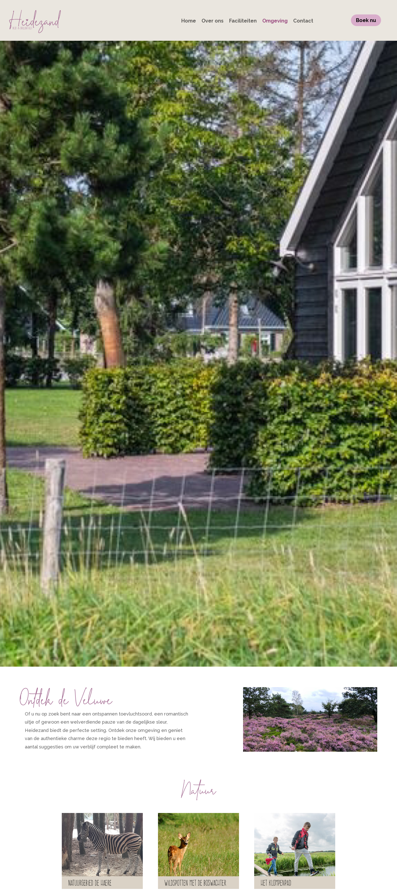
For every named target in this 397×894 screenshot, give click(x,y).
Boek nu (366, 20)
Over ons (213, 21)
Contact (303, 21)
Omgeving (275, 21)
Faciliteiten (243, 21)
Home (188, 21)
